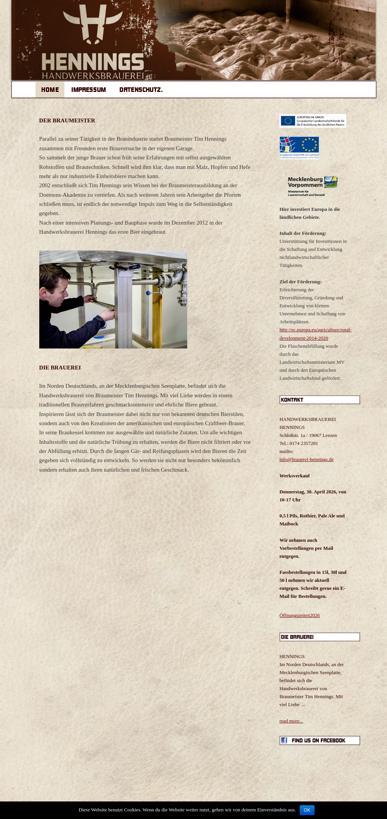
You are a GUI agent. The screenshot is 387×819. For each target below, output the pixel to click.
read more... (291, 721)
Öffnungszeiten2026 (299, 615)
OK (307, 810)
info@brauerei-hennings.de (306, 459)
